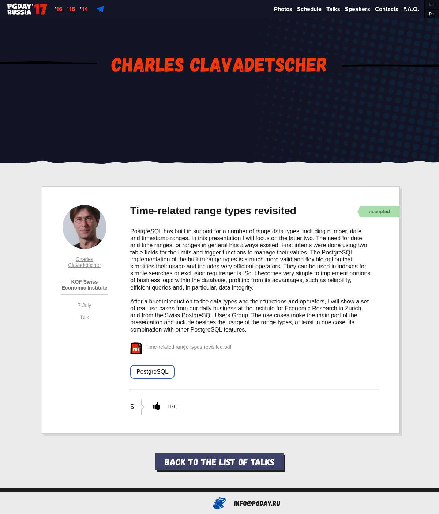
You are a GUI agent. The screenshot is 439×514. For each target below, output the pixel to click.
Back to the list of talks (219, 461)
